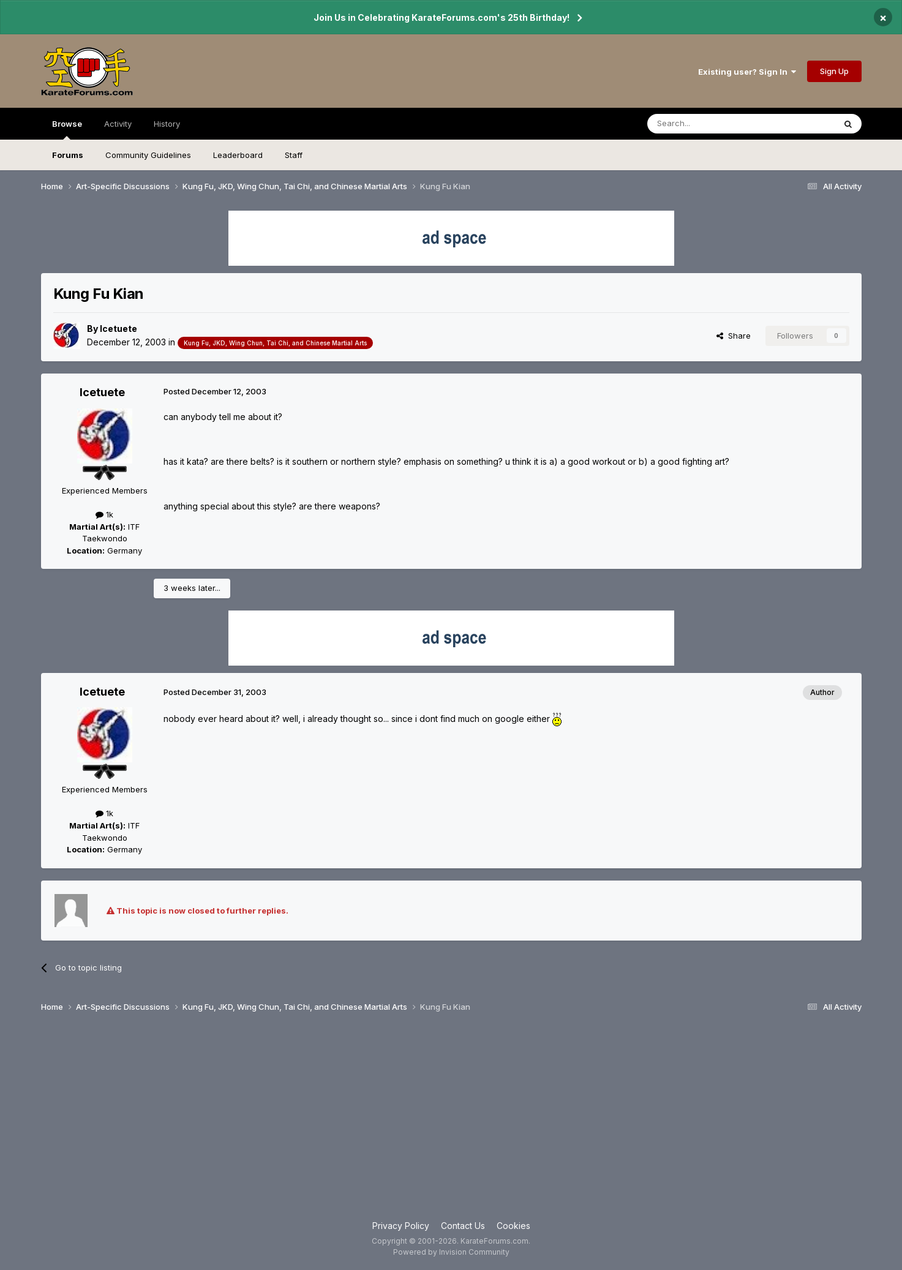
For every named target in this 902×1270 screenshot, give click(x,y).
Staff (294, 155)
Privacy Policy (400, 1225)
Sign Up (834, 71)
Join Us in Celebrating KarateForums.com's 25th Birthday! (441, 17)
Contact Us (463, 1225)
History (167, 124)
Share (733, 335)
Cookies (513, 1225)
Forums (67, 155)
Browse (67, 129)
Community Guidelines (148, 155)
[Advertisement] (451, 1121)
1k (104, 514)
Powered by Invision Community (451, 1252)
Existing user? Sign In (747, 72)
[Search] (709, 123)
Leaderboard (238, 155)
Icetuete (118, 328)
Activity (118, 124)
